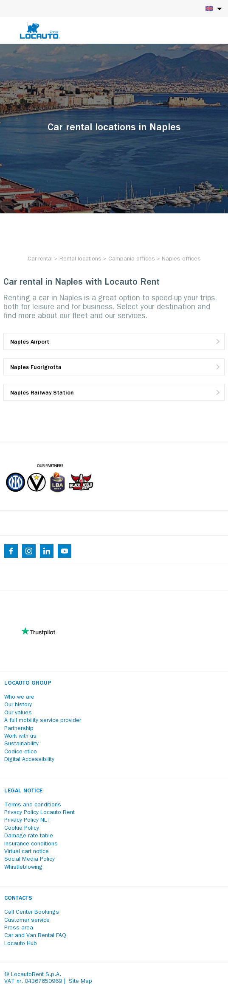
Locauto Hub (20, 944)
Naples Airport (29, 342)
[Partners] (49, 498)
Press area (18, 928)
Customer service (27, 920)
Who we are (19, 697)
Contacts (18, 898)
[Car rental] (40, 259)
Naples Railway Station (42, 393)
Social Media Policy (29, 859)
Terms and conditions (32, 805)
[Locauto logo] (40, 30)
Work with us (20, 736)
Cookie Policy (21, 828)
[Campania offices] (131, 259)
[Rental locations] (80, 259)
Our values (18, 713)
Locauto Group (27, 683)
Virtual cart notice (26, 852)
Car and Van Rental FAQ (35, 936)
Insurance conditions (31, 844)
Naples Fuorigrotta (36, 368)
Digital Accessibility (29, 760)
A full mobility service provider (42, 721)
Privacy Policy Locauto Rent (39, 813)
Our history (18, 705)
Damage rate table (28, 836)
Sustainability (21, 744)
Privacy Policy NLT (27, 820)
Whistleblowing (23, 867)
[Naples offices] (181, 259)
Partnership (19, 729)
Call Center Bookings (31, 912)
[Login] (192, 30)
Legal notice (23, 791)
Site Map (80, 982)
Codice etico (20, 752)
